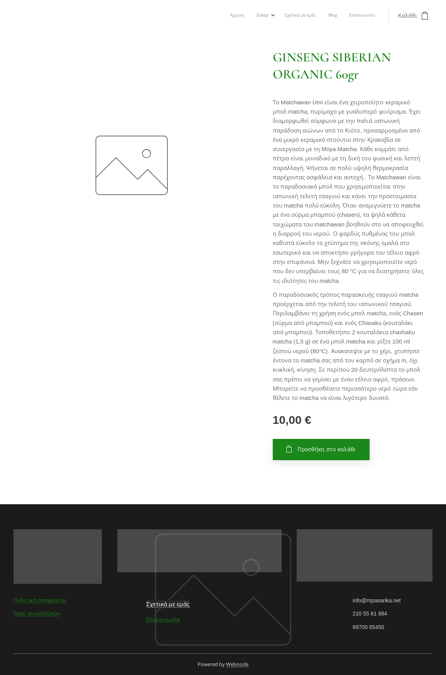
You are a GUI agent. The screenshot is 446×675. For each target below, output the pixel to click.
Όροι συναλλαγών (37, 613)
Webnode (237, 664)
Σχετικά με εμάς (167, 604)
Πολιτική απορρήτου (40, 600)
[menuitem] (323, 16)
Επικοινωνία (163, 619)
